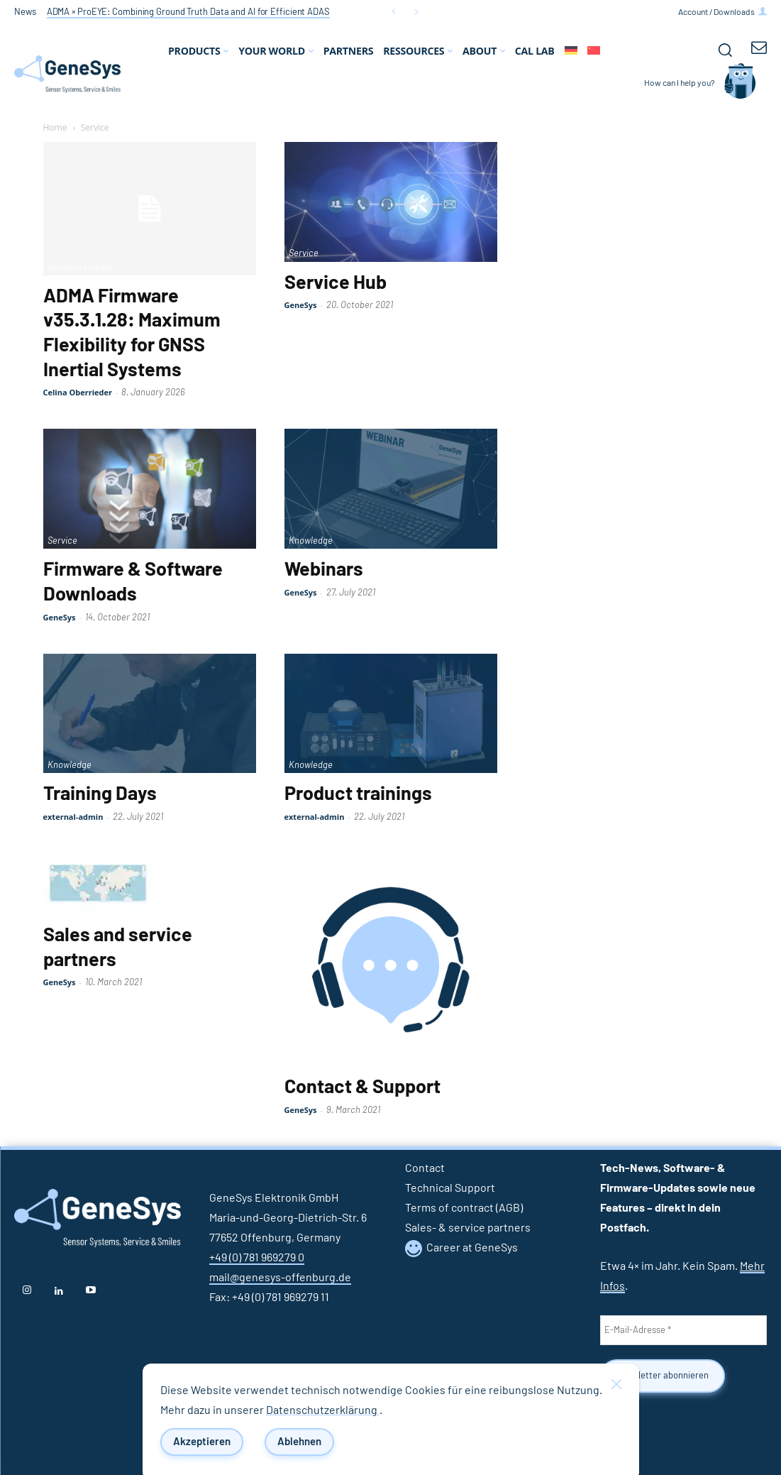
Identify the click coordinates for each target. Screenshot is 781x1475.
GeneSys (300, 305)
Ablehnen (299, 1442)
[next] (416, 12)
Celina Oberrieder (77, 392)
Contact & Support (362, 1087)
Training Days (100, 794)
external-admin (73, 816)
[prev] (393, 12)
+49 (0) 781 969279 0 (256, 1257)
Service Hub (335, 283)
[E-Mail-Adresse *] (683, 1330)
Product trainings (358, 794)
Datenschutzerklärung (323, 1410)
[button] (725, 49)
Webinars (323, 570)
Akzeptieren (202, 1442)
